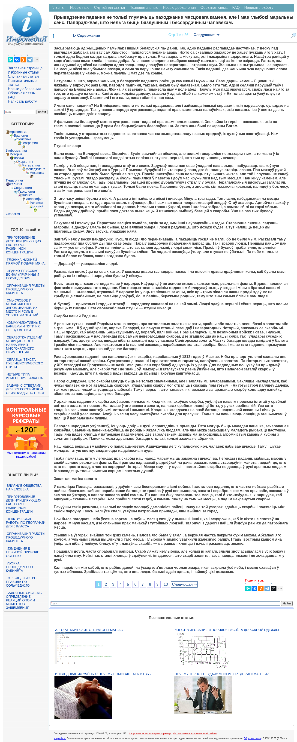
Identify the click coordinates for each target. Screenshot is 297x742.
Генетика (24, 139)
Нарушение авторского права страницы (150, 733)
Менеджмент (35, 169)
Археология (18, 132)
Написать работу (22, 101)
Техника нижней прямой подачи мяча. (26, 261)
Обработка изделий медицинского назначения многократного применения (24, 345)
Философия (34, 199)
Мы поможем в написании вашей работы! (195, 733)
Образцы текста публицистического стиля (24, 363)
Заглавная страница (25, 68)
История (16, 154)
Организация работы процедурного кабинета (25, 289)
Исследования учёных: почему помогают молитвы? (103, 674)
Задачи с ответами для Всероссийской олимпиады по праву (25, 389)
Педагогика (14, 180)
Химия (38, 206)
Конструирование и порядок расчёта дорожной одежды (227, 630)
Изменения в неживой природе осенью (22, 552)
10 (166, 584)
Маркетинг (25, 161)
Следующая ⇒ (207, 35)
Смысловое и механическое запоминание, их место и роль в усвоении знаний (22, 308)
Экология (13, 214)
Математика (31, 165)
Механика (37, 173)
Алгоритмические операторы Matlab (89, 630)
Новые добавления (24, 89)
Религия (16, 184)
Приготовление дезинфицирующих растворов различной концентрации (23, 245)
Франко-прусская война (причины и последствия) (22, 274)
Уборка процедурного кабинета (19, 567)
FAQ (11, 97)
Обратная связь (21, 93)
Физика (27, 195)
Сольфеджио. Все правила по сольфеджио (22, 581)
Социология (23, 188)
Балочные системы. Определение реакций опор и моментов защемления (24, 600)
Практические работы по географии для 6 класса (25, 522)
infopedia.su (60, 738)
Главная (58, 7)
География (30, 143)
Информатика (16, 150)
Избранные (80, 7)
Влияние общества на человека (24, 487)
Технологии (26, 191)
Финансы (36, 202)
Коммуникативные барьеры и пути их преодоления (23, 326)
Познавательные (143, 7)
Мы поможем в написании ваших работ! (25, 454)
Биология (21, 135)
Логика (19, 158)
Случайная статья (23, 76)
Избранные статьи (23, 72)
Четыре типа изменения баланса (24, 376)
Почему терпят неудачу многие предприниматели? (222, 674)
